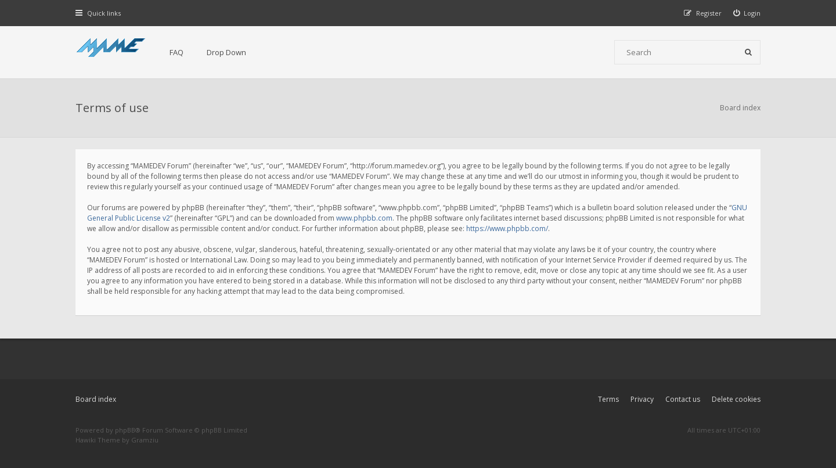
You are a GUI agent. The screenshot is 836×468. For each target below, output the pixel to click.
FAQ (176, 52)
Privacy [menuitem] (642, 399)
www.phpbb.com (364, 218)
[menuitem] (747, 13)
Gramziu (144, 439)
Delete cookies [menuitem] (736, 399)
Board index (95, 399)
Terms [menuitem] (608, 399)
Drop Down (226, 52)
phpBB (125, 430)
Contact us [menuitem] (682, 399)
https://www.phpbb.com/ (507, 228)
